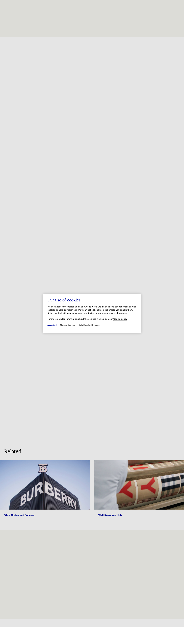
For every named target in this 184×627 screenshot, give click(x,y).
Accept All (52, 325)
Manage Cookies (67, 325)
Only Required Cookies (89, 325)
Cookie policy (120, 319)
